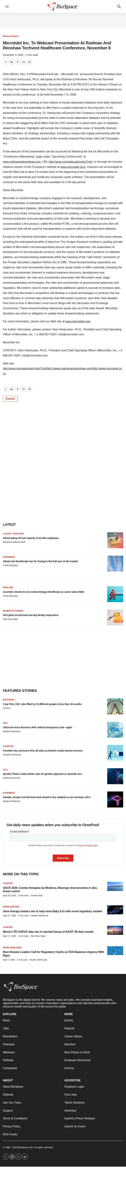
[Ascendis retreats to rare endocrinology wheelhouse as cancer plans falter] (115, 594)
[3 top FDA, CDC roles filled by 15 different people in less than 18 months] (115, 706)
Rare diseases (12, 947)
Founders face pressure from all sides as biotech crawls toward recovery (43, 750)
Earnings (9, 557)
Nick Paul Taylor (10, 619)
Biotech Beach (11, 36)
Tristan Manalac (10, 565)
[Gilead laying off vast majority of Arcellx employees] (115, 540)
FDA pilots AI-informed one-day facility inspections (30, 615)
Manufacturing (13, 610)
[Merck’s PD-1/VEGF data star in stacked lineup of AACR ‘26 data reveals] (115, 930)
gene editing (11, 906)
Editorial (9, 699)
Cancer (8, 883)
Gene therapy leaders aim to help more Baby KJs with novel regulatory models (52, 911)
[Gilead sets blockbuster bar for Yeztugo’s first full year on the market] (115, 564)
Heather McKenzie (11, 731)
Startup (8, 746)
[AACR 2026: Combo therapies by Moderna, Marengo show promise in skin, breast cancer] (115, 886)
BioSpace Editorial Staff (14, 542)
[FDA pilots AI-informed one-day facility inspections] (115, 617)
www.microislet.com (72, 166)
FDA (5, 723)
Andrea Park (37, 895)
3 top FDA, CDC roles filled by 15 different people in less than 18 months (42, 704)
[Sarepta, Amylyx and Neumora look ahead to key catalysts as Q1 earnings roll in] (115, 799)
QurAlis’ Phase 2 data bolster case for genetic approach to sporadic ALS (42, 773)
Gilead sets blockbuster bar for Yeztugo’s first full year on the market (40, 561)
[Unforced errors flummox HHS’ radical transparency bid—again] (115, 730)
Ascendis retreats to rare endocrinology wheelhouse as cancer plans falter (43, 591)
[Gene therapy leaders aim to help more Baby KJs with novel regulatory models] (115, 909)
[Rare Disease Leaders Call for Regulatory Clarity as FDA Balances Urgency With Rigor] (115, 950)
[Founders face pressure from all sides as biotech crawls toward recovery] (115, 753)
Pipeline (8, 587)
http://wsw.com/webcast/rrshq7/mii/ (70, 161)
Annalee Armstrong (12, 754)
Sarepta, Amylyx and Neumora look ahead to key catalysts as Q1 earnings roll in (46, 797)
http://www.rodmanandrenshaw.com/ (69, 368)
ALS (5, 769)
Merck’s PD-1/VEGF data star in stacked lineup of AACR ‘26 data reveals (48, 931)
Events (10, 398)
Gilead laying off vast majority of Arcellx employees (31, 538)
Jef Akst (6, 708)
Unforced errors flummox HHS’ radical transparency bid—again (37, 727)
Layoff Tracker (13, 533)
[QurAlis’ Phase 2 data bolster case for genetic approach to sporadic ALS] (115, 776)
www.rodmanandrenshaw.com (22, 161)
